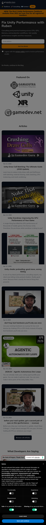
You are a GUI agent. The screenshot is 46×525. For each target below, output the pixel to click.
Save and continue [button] (23, 521)
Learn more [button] (23, 516)
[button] (43, 464)
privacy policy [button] (15, 469)
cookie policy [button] (31, 475)
